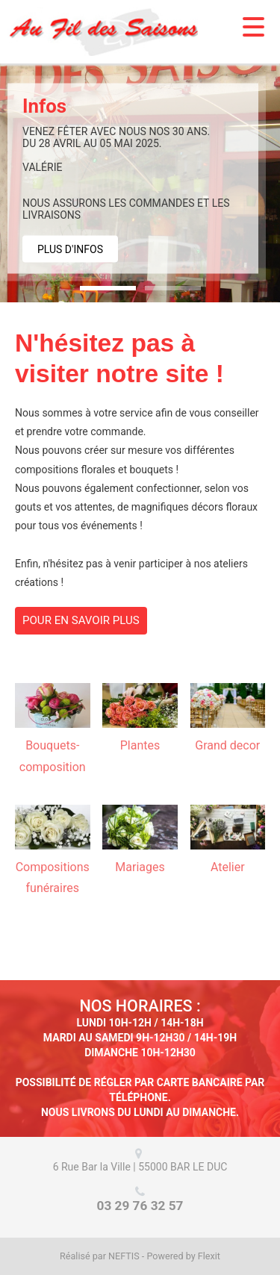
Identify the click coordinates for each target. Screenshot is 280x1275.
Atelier (228, 867)
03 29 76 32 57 (140, 1205)
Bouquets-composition (52, 756)
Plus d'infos (70, 249)
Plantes (140, 745)
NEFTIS (124, 1256)
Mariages (139, 867)
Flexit (209, 1256)
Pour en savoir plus (81, 620)
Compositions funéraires (53, 878)
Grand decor (227, 745)
